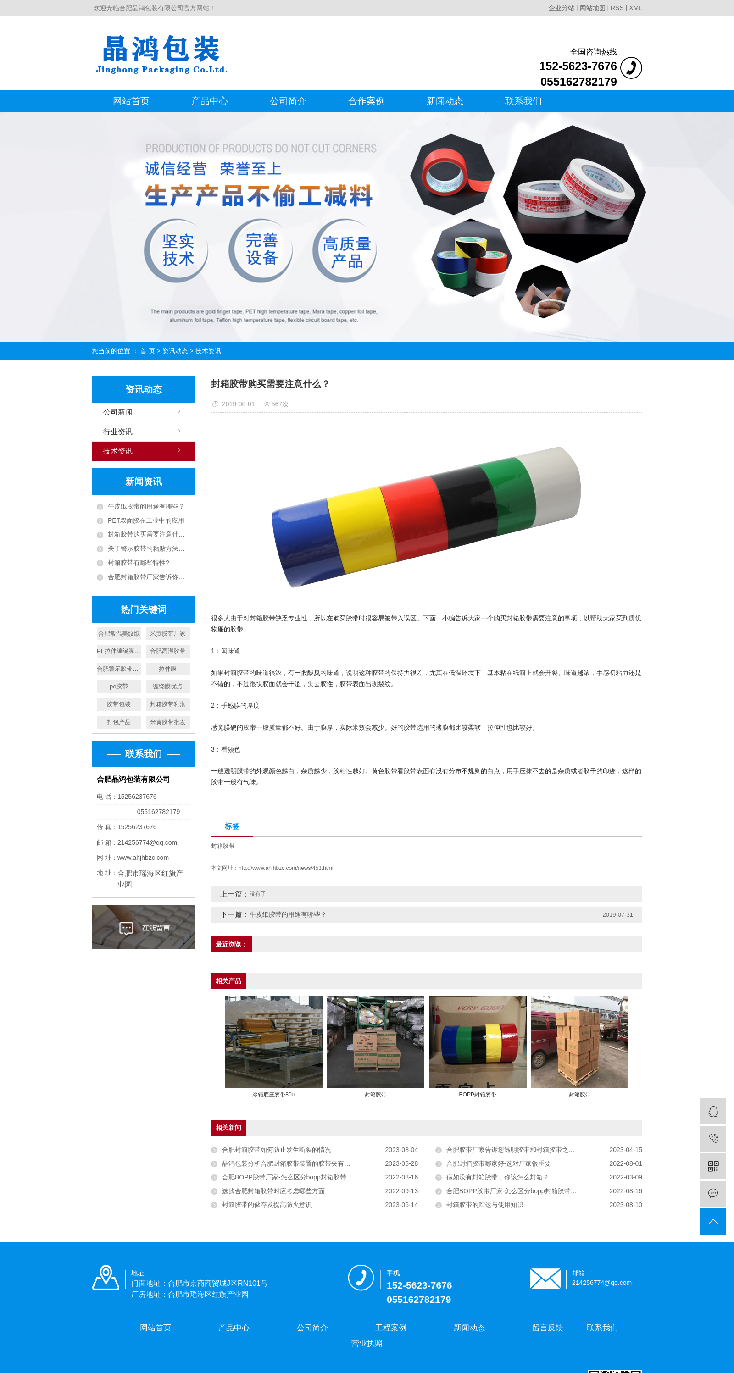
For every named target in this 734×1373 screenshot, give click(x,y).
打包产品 (119, 722)
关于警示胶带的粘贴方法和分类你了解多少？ (149, 548)
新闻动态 (445, 101)
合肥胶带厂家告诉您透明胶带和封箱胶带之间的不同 (520, 1149)
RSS (617, 7)
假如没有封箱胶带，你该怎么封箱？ (497, 1177)
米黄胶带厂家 (168, 633)
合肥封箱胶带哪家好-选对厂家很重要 (498, 1163)
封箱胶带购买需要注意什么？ (149, 534)
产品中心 (209, 101)
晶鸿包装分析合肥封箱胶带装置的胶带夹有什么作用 (296, 1163)
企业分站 (561, 7)
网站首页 (131, 101)
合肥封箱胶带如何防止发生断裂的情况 (276, 1149)
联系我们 (523, 101)
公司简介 (288, 101)
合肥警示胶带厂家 (119, 668)
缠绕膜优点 (168, 686)
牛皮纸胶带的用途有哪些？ (146, 506)
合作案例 (366, 101)
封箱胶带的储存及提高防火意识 (267, 1204)
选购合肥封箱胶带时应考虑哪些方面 (273, 1191)
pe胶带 (119, 686)
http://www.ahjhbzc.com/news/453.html (286, 868)
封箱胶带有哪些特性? (138, 562)
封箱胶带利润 (168, 704)
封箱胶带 (223, 845)
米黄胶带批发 (168, 722)
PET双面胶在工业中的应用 (146, 520)
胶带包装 (119, 704)
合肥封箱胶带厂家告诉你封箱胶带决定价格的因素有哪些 (149, 577)
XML (635, 7)
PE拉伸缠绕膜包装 (119, 651)
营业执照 (367, 1343)
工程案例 (390, 1327)
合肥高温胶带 (168, 651)
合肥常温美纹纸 (119, 633)
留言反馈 (547, 1327)
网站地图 (593, 7)
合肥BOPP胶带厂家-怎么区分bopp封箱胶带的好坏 (294, 1177)
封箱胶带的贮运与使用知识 (484, 1204)
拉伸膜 (168, 668)
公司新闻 (118, 412)
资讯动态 (175, 350)
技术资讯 (208, 350)
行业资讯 (118, 432)
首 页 (147, 350)
